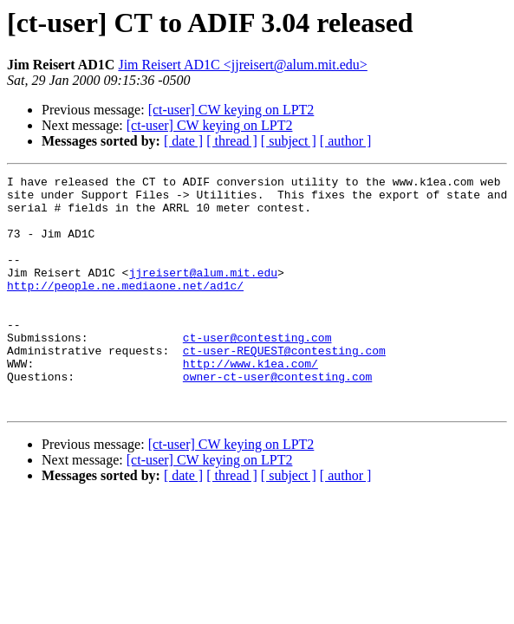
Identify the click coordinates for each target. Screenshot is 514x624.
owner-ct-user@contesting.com (277, 418)
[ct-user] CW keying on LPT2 (231, 109)
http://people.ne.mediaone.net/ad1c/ (125, 308)
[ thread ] (231, 140)
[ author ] (346, 140)
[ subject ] (288, 140)
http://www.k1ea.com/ (250, 402)
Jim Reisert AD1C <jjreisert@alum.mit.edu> (242, 64)
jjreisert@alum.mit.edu (202, 293)
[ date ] (183, 140)
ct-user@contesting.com (257, 371)
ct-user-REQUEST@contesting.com (284, 386)
